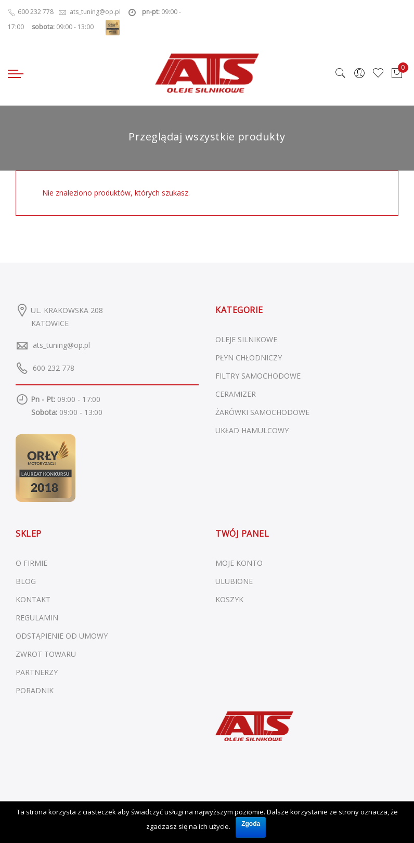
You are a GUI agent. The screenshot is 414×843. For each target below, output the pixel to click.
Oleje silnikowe (246, 339)
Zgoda (250, 823)
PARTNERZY (37, 672)
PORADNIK (35, 690)
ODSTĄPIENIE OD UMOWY (62, 636)
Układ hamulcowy (252, 430)
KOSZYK (229, 599)
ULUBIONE (234, 581)
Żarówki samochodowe (262, 412)
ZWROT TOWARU (46, 654)
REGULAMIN (37, 617)
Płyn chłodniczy (248, 357)
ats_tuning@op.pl (61, 345)
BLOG (26, 581)
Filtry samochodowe (258, 376)
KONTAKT (33, 599)
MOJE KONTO (239, 563)
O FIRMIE (31, 563)
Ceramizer (235, 394)
